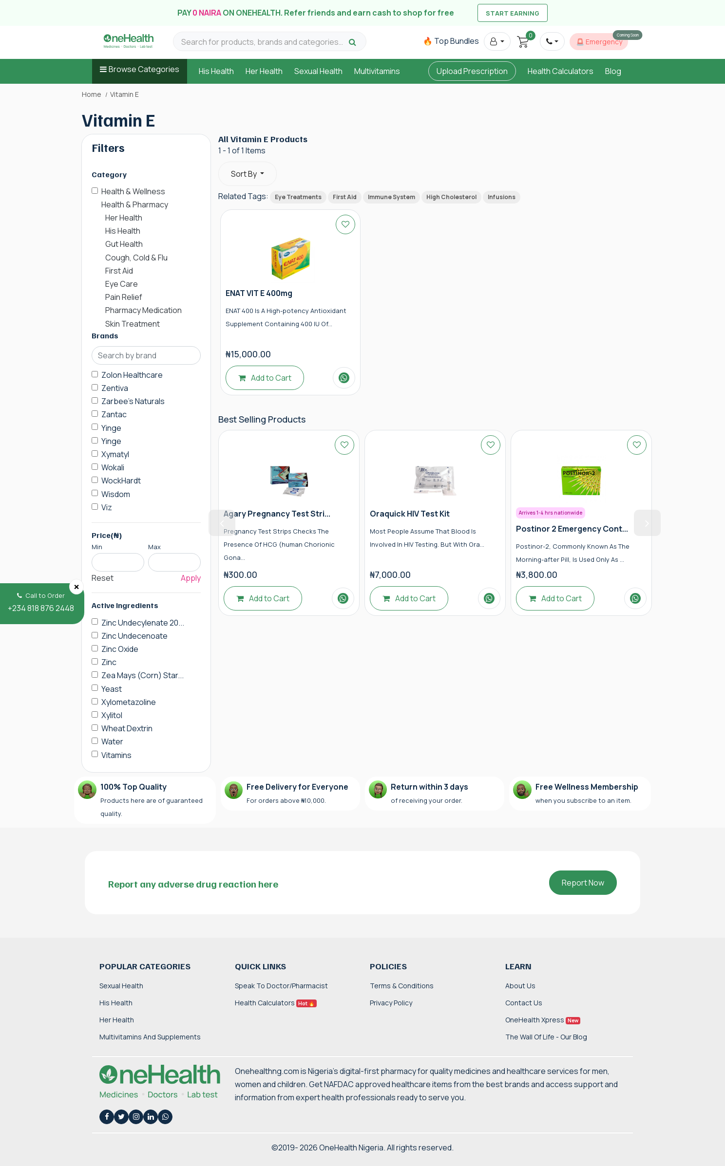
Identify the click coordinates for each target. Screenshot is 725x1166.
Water (112, 741)
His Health (216, 71)
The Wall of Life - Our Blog (546, 1036)
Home (91, 94)
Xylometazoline (128, 702)
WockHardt (121, 480)
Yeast (111, 689)
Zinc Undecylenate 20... (142, 622)
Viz (106, 507)
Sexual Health (318, 71)
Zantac (114, 414)
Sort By (244, 173)
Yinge (111, 428)
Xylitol (111, 715)
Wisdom (115, 494)
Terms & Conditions (402, 985)
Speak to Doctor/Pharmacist (281, 985)
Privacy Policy (391, 1002)
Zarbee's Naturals (133, 401)
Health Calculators (560, 71)
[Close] (76, 586)
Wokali (112, 467)
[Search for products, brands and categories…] (263, 42)
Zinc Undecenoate (134, 635)
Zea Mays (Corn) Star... (142, 675)
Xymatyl (115, 454)
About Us (520, 985)
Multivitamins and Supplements (150, 1036)
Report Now (583, 882)
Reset (103, 578)
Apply (191, 578)
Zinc (108, 662)
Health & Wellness (133, 191)
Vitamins (116, 755)
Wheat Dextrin (127, 728)
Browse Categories (144, 69)
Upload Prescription (472, 71)
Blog (613, 71)
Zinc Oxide (119, 649)
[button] (497, 41)
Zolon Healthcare (132, 375)
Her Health (264, 71)
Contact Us (523, 1002)
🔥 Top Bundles (451, 41)
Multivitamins (377, 71)
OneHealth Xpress (542, 1019)
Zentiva (114, 388)
